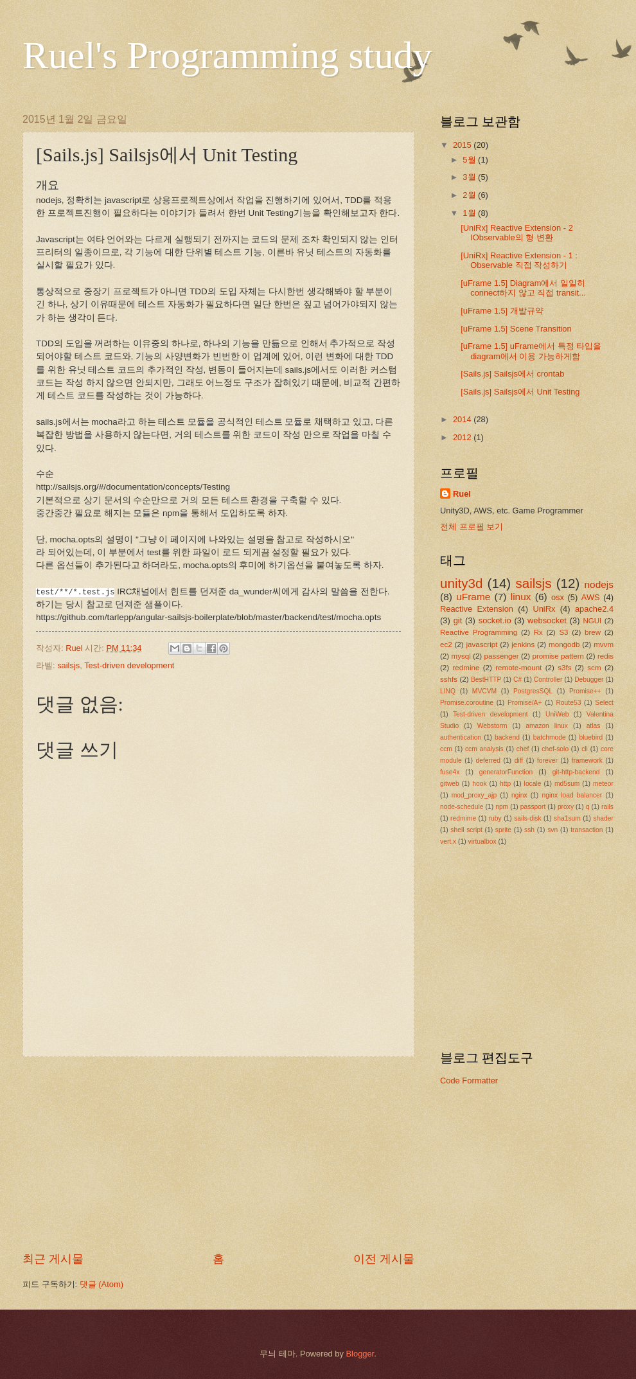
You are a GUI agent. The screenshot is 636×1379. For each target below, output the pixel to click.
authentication (460, 737)
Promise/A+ (525, 702)
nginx (519, 795)
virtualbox (482, 841)
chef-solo (555, 748)
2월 (470, 195)
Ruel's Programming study (227, 55)
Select (604, 702)
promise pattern (559, 656)
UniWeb (557, 714)
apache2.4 (594, 609)
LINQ (447, 691)
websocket (547, 620)
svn (552, 829)
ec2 (446, 644)
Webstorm (492, 725)
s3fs (564, 668)
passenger (501, 656)
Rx (538, 632)
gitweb (449, 783)
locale (533, 783)
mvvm (604, 644)
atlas (594, 725)
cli (584, 748)
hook (479, 783)
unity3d (461, 583)
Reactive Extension (476, 609)
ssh (529, 829)
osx (557, 597)
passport (533, 806)
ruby (495, 818)
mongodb (564, 644)
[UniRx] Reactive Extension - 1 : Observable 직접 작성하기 (519, 260)
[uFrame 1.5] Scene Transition (516, 329)
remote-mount (518, 668)
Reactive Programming (478, 632)
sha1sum (567, 818)
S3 (563, 632)
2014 (463, 419)
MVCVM (484, 691)
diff (519, 760)
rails (607, 806)
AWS (590, 597)
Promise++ (585, 691)
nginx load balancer (572, 795)
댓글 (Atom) (101, 1284)
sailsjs (68, 665)
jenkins (522, 644)
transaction (586, 829)
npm (501, 806)
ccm (446, 748)
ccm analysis (484, 748)
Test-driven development (129, 665)
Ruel (462, 494)
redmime (463, 818)
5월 (470, 160)
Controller (548, 679)
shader (603, 818)
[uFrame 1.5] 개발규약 (502, 311)
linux (521, 596)
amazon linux (547, 725)
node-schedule (462, 806)
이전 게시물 (383, 1258)
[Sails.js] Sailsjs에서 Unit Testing (520, 391)
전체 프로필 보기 (471, 526)
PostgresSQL (532, 691)
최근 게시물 (53, 1258)
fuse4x (449, 772)
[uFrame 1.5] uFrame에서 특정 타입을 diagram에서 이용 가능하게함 (531, 350)
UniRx (544, 609)
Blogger (360, 1353)
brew (593, 632)
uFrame (473, 596)
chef (523, 748)
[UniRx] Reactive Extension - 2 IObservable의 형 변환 (517, 232)
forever (547, 760)
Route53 (568, 702)
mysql (461, 656)
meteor (603, 783)
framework (587, 760)
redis (605, 656)
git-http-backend (576, 772)
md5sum (566, 783)
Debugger (588, 679)
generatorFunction (506, 772)
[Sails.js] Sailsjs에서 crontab (512, 373)
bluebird (591, 737)
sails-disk (527, 818)
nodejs (599, 584)
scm (594, 668)
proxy (566, 806)
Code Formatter (469, 1080)
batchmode (549, 737)
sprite (503, 829)
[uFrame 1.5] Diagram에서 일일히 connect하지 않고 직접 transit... (523, 288)
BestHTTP (486, 679)
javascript (481, 644)
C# (517, 679)
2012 (463, 437)
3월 (470, 177)
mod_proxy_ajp (474, 795)
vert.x (448, 841)
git (458, 620)
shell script (466, 829)
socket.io (495, 620)
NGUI (592, 621)
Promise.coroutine (466, 702)
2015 (463, 145)
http (505, 783)
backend (507, 737)
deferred (488, 760)
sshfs (448, 679)
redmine (466, 668)
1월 (470, 213)
